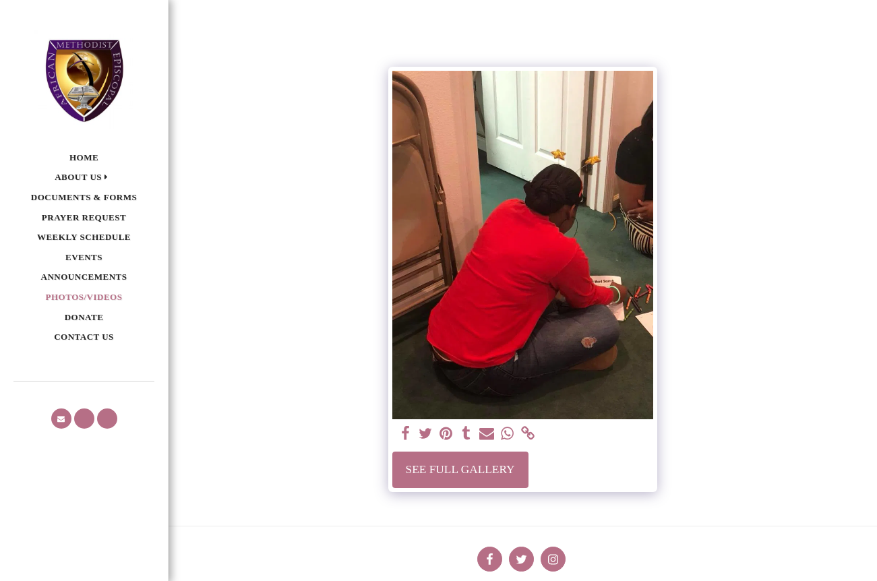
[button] (84, 177)
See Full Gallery (460, 469)
